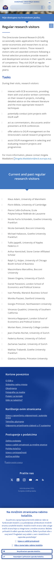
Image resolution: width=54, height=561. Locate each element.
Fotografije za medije (15, 392)
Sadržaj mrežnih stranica (14, 462)
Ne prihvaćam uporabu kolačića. (28, 551)
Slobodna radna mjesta (16, 384)
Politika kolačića (13, 448)
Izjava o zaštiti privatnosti (28, 541)
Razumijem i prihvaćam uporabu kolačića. (28, 557)
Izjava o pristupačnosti (16, 452)
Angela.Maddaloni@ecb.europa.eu (32, 158)
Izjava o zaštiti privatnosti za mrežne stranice (26, 444)
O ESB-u (9, 380)
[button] (49, 2)
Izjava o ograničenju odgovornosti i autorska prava (26, 416)
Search (42, 7)
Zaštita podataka (13, 440)
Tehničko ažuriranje (15, 421)
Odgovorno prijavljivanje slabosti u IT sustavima (28, 425)
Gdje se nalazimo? (14, 400)
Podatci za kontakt (14, 396)
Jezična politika (12, 456)
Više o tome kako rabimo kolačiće (28, 545)
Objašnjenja (11, 388)
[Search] (25, 7)
